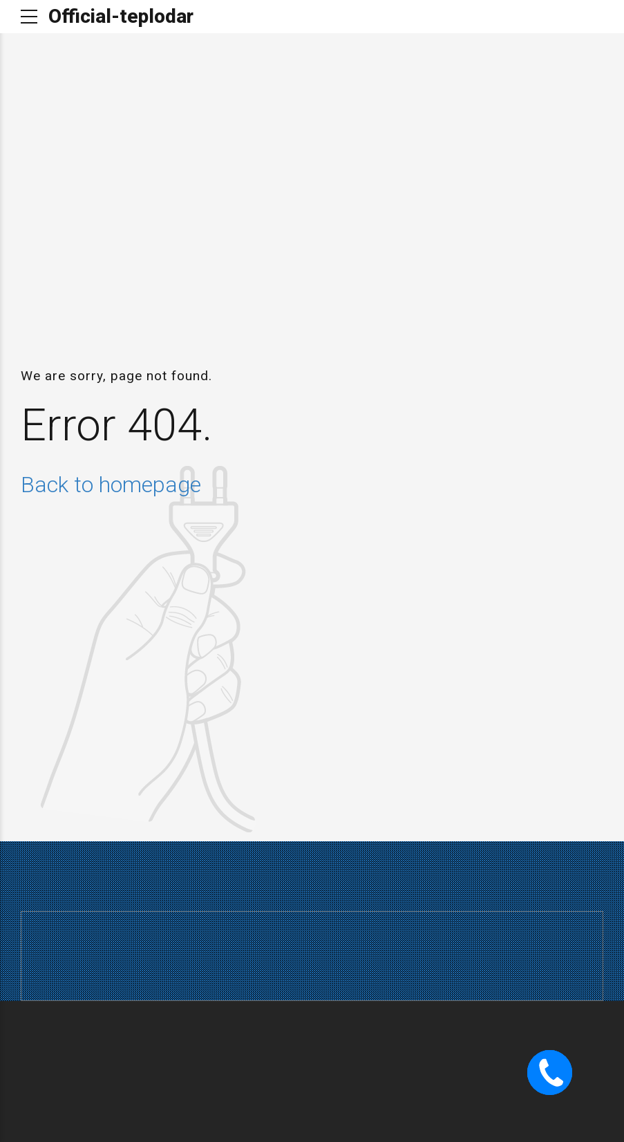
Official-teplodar (120, 16)
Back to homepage (111, 484)
